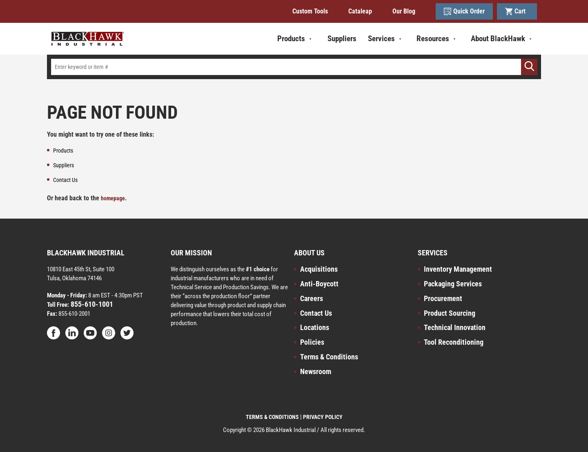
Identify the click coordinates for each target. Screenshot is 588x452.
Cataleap (360, 11)
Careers (311, 298)
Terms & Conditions (329, 356)
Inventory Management (458, 269)
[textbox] (294, 67)
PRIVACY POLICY (323, 417)
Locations (314, 327)
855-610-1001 (91, 304)
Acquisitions (319, 269)
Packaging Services (453, 283)
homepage (113, 198)
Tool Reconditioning (453, 342)
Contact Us (316, 313)
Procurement (443, 298)
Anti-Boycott (319, 283)
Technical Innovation (455, 327)
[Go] (529, 67)
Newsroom (315, 371)
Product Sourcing (449, 313)
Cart (517, 11)
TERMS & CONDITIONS (272, 417)
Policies (312, 342)
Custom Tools (310, 11)
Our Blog (403, 11)
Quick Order (464, 11)
